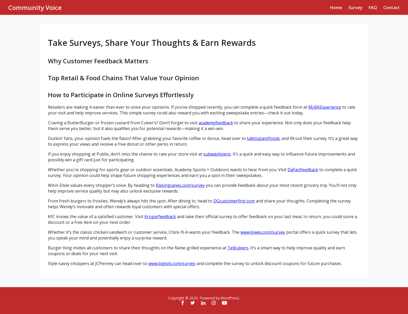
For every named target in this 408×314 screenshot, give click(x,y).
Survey (355, 7)
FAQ (373, 7)
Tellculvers (237, 248)
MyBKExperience (324, 107)
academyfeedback (216, 123)
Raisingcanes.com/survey (180, 185)
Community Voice (35, 7)
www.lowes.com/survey (262, 232)
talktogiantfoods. (263, 138)
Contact (391, 7)
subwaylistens (217, 154)
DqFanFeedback (303, 170)
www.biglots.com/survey (171, 263)
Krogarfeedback (160, 216)
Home (336, 7)
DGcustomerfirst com (234, 201)
